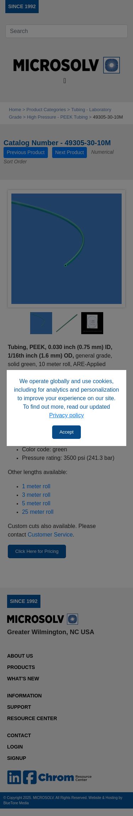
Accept (67, 432)
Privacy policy (66, 415)
